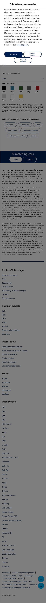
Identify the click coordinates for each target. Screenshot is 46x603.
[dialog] (23, 301)
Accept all (13, 54)
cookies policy (22, 45)
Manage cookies (32, 54)
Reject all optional (23, 60)
